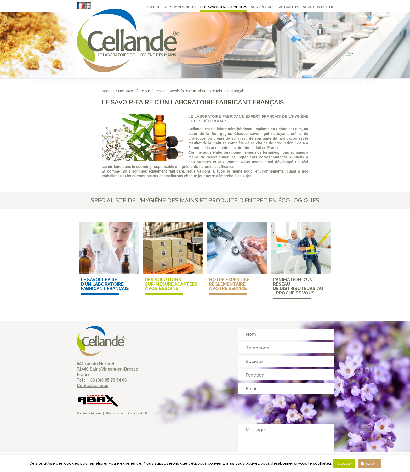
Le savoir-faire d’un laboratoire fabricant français (204, 91)
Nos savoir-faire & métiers (139, 91)
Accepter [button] (344, 463)
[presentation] (277, 407)
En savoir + (369, 463)
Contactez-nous (92, 385)
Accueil (108, 91)
